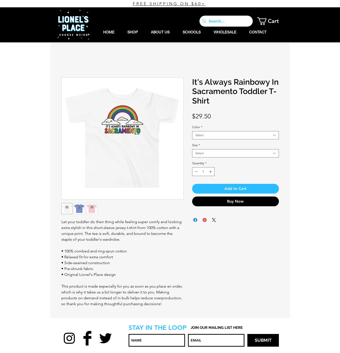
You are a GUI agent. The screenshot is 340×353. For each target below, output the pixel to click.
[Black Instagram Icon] (69, 338)
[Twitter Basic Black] (105, 338)
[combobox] (235, 135)
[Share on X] (214, 220)
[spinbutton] (203, 171)
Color (197, 127)
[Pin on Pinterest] (205, 220)
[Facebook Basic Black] (87, 338)
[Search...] (225, 21)
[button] (271, 21)
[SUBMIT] (263, 340)
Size (196, 145)
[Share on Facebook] (195, 220)
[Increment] (211, 171)
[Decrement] (196, 171)
